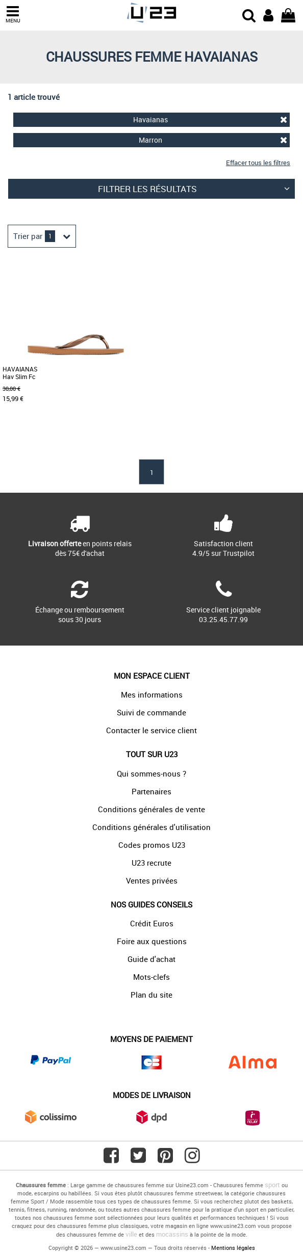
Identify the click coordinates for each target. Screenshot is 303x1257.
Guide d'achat (151, 959)
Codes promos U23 (151, 845)
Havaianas (210, 119)
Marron (213, 140)
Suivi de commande (151, 712)
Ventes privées (152, 880)
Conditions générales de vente (151, 809)
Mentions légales (233, 1247)
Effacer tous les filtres (258, 162)
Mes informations (152, 694)
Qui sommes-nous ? (151, 773)
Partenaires (151, 791)
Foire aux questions (152, 941)
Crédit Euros (151, 923)
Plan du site (151, 994)
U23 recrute (151, 863)
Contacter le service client (151, 730)
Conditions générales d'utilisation (151, 827)
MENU (13, 14)
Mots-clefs (151, 977)
